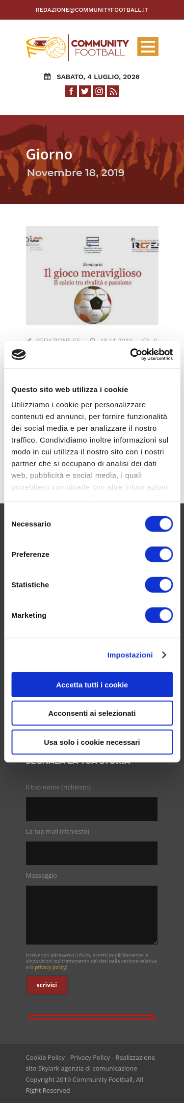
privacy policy (50, 967)
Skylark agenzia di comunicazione (87, 1068)
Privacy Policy (90, 1057)
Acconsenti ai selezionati (91, 713)
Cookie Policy (45, 1057)
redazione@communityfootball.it (91, 9)
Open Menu (147, 46)
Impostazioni (130, 655)
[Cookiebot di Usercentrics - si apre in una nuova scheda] (131, 354)
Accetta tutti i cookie (92, 684)
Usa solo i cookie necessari (92, 741)
